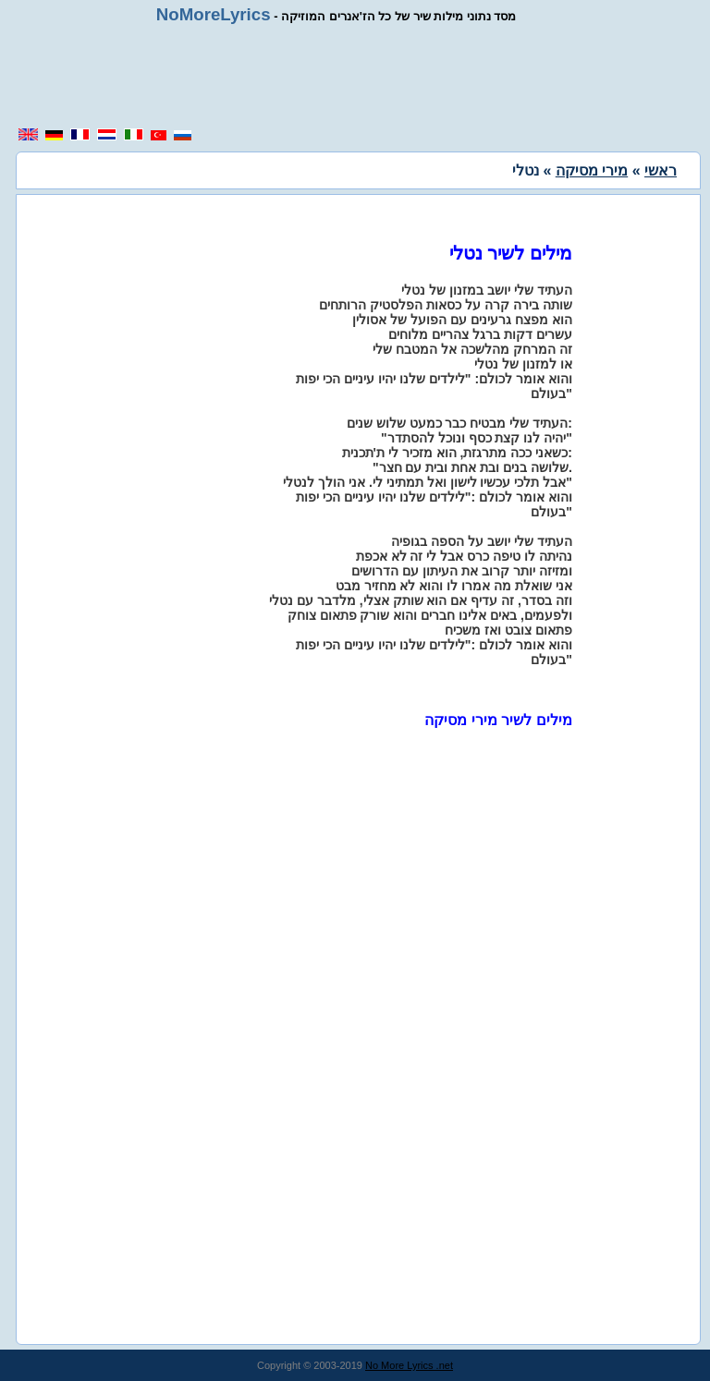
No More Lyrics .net (409, 1365)
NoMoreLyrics (213, 14)
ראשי (660, 170)
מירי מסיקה (592, 170)
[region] (355, 75)
